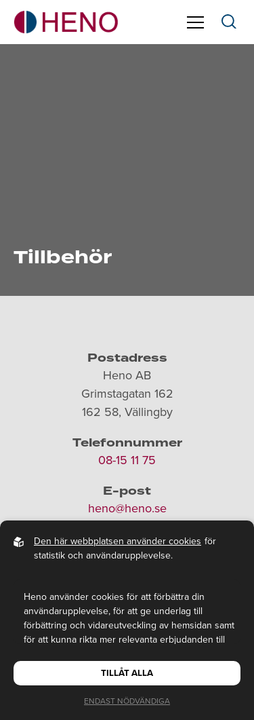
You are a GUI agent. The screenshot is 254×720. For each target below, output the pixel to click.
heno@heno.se (127, 508)
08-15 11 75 (127, 460)
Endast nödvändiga (127, 701)
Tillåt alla (127, 673)
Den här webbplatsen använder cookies (117, 541)
